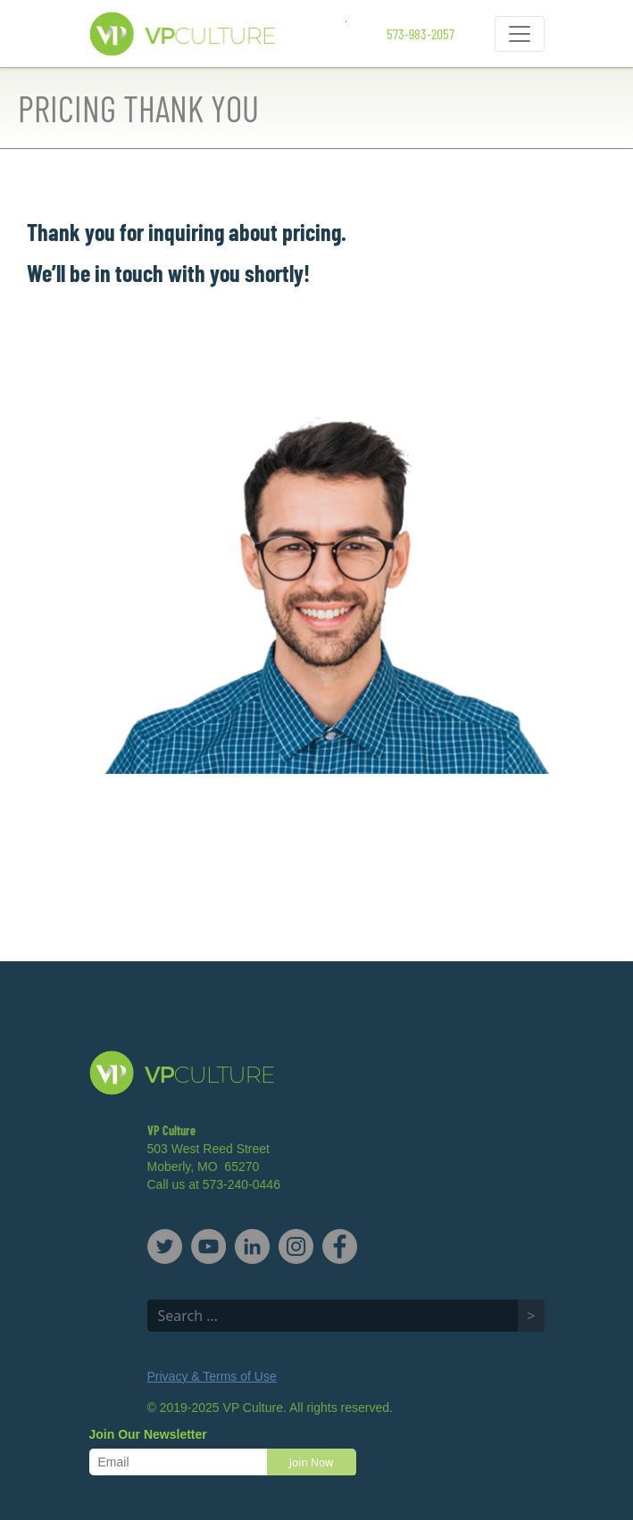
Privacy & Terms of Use (212, 1376)
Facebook (339, 1246)
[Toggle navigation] (520, 34)
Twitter (164, 1246)
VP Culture (217, 34)
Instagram (296, 1246)
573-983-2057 (420, 33)
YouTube (208, 1246)
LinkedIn (252, 1246)
